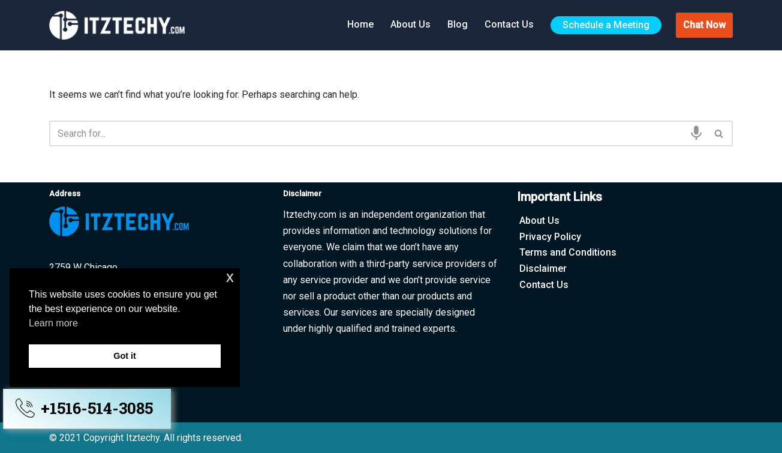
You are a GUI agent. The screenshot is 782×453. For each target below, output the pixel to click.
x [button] (230, 277)
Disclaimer (543, 268)
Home (360, 24)
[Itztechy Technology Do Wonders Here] (120, 25)
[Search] (377, 133)
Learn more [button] (53, 323)
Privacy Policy (550, 236)
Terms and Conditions (567, 252)
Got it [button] (124, 356)
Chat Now (704, 25)
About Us (410, 24)
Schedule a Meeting (606, 25)
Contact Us (509, 24)
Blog (457, 24)
